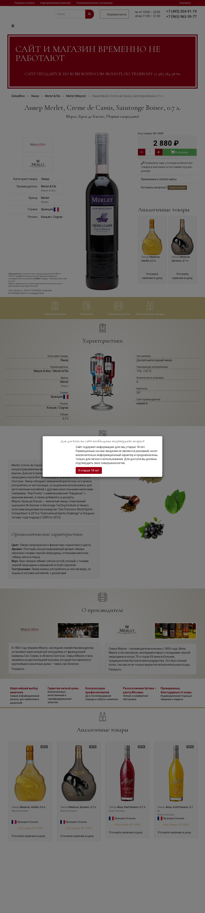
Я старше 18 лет (88, 470)
